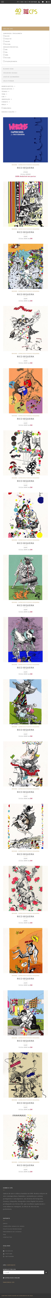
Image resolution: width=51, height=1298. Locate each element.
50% (6, 49)
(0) (48, 1)
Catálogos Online (11, 1277)
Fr (30, 1)
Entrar (34, 1)
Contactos (7, 1237)
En (22, 1)
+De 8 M (7, 41)
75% (6, 52)
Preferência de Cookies (12, 1231)
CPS (9, 1265)
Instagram (8, 1256)
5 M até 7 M (8, 39)
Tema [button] (4, 94)
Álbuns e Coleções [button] (9, 112)
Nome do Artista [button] (8, 86)
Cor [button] (4, 96)
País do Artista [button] (8, 89)
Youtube (7, 1253)
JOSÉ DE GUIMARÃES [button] (11, 77)
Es (26, 1)
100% (6, 55)
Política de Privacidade (12, 1229)
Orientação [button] (7, 99)
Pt (18, 1)
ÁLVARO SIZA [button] (8, 69)
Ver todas (7, 44)
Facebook (8, 1251)
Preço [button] (5, 104)
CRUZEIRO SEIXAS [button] (10, 73)
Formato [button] (6, 102)
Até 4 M (7, 36)
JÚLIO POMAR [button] (8, 81)
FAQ (4, 1234)
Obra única (7, 108)
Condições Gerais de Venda (13, 1226)
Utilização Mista (11, 61)
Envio (5, 1223)
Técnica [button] (5, 91)
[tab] (25, 29)
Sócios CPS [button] (8, 29)
